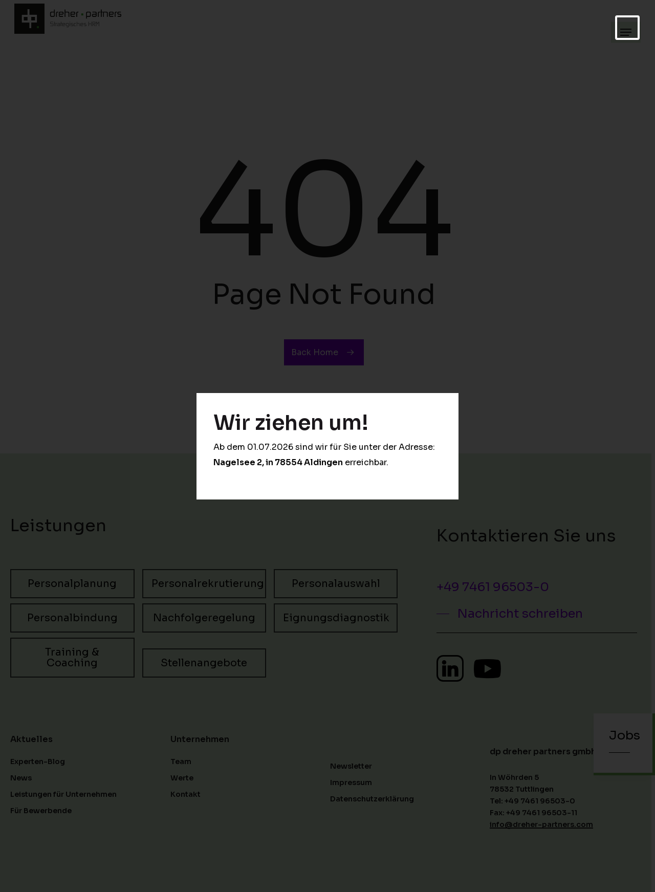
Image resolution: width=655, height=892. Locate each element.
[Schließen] (627, 27)
